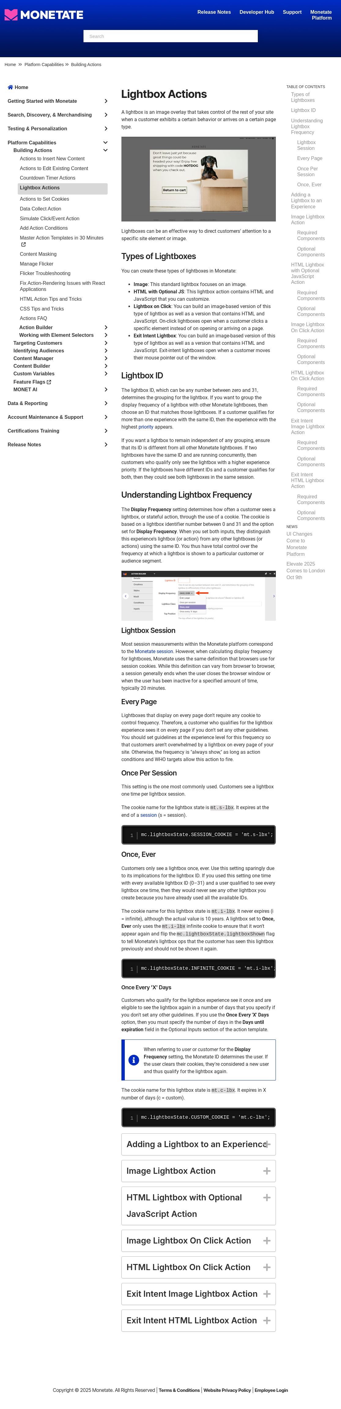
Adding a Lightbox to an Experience (306, 200)
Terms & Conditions (179, 1390)
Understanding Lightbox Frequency (307, 126)
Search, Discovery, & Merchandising (50, 114)
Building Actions (86, 64)
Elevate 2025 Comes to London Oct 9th (306, 570)
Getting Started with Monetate (42, 101)
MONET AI (25, 389)
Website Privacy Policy (227, 1390)
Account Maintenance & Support (45, 417)
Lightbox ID (303, 110)
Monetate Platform (321, 14)
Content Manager (33, 358)
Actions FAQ (33, 318)
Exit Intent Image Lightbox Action (307, 426)
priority (146, 427)
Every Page (310, 158)
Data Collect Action (40, 208)
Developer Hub (257, 12)
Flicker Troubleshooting (45, 273)
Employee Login (271, 1390)
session (148, 815)
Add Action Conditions (44, 228)
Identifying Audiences (38, 350)
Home (10, 64)
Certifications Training (33, 430)
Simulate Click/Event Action (50, 218)
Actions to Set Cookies (44, 199)
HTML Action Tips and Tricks (51, 299)
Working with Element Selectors (56, 335)
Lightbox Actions (40, 187)
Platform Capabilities (44, 64)
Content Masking (38, 254)
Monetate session (154, 651)
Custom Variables (33, 373)
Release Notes (215, 12)
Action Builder (36, 327)
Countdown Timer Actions (47, 177)
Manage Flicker (36, 263)
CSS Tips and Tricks (42, 308)
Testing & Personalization (37, 128)
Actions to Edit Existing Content (54, 168)
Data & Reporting (28, 403)
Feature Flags (32, 382)
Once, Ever (309, 184)
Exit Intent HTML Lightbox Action (307, 480)
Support (292, 12)
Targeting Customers (37, 343)
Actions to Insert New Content (52, 158)
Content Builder (31, 366)
